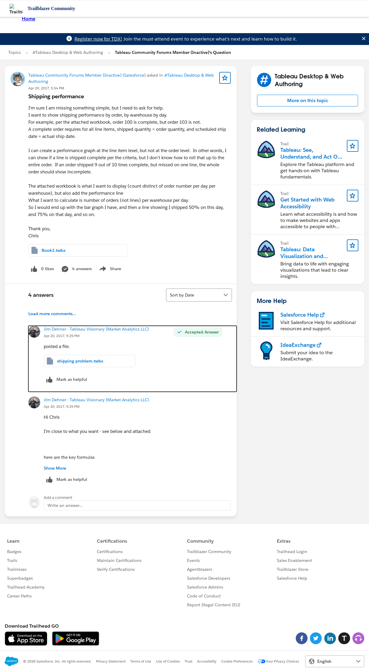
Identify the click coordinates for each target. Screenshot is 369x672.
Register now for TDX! (98, 39)
